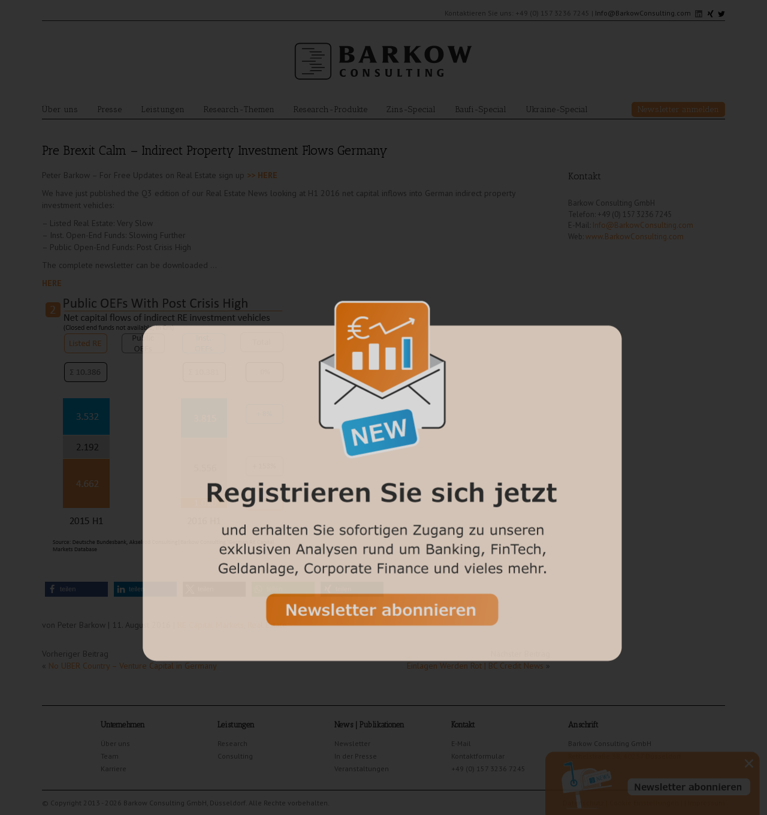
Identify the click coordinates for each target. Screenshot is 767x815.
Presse (109, 109)
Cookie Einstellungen (644, 802)
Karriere (113, 768)
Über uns (60, 109)
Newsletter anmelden (678, 109)
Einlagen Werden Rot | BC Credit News (475, 665)
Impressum (706, 802)
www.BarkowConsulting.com (634, 236)
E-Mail (461, 743)
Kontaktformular (478, 755)
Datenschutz (583, 802)
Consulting (235, 755)
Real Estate (267, 624)
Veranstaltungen (361, 768)
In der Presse (355, 755)
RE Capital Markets (210, 624)
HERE (52, 283)
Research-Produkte (330, 109)
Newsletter (352, 743)
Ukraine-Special (557, 109)
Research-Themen (239, 109)
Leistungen (163, 109)
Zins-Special (411, 109)
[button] (76, 589)
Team (110, 755)
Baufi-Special (480, 109)
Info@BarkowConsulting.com (643, 12)
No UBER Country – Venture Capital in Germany (133, 665)
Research (232, 743)
